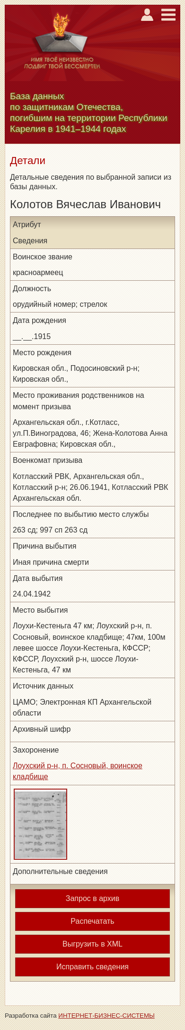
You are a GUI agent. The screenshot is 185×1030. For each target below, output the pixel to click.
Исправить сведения (92, 967)
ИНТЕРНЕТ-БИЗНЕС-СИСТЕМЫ (106, 1015)
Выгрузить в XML (92, 944)
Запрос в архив (92, 898)
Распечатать (92, 921)
